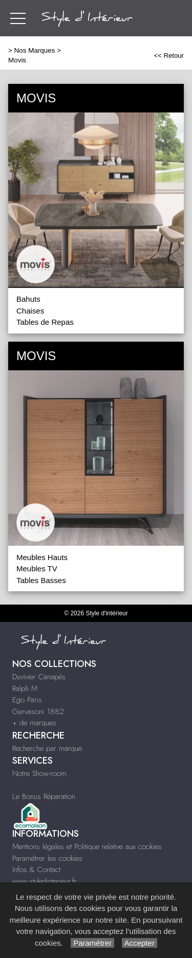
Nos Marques (34, 50)
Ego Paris (27, 699)
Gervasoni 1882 (38, 711)
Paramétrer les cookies (47, 858)
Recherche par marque (47, 748)
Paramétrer (92, 943)
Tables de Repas (45, 322)
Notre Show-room (39, 773)
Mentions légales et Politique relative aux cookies (87, 846)
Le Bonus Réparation (43, 796)
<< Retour (169, 55)
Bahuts (28, 299)
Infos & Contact (36, 869)
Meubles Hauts (42, 557)
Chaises (30, 310)
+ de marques (34, 722)
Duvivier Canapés (39, 676)
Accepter (139, 943)
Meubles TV (36, 568)
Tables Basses (41, 580)
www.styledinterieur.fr (44, 881)
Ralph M (24, 688)
